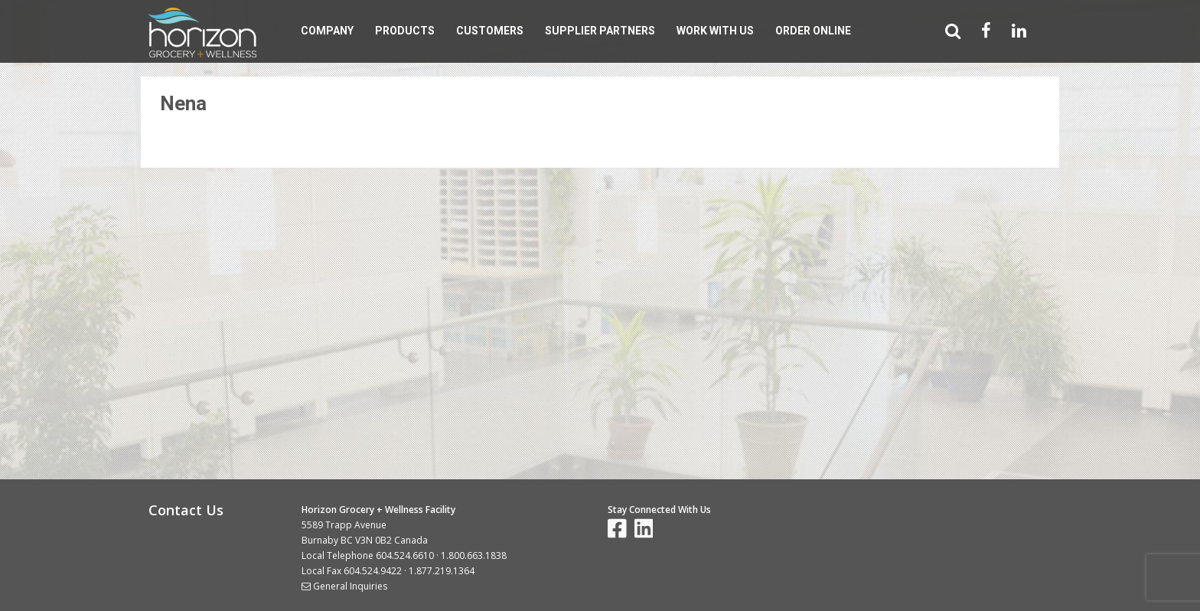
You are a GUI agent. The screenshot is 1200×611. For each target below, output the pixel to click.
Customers (489, 31)
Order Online (813, 31)
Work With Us (715, 31)
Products (405, 31)
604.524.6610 (405, 555)
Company (327, 31)
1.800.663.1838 (474, 555)
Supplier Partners (600, 31)
